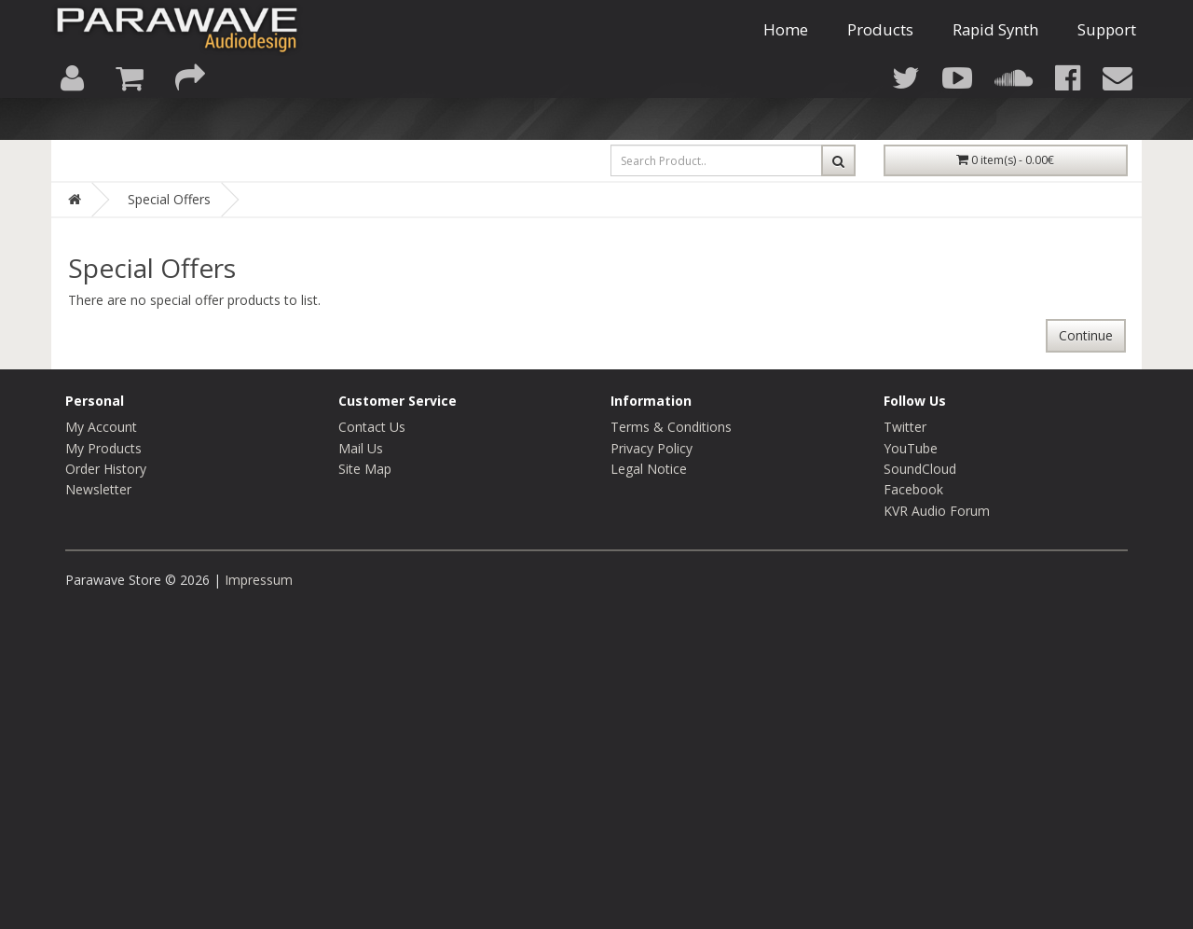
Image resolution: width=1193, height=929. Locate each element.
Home (785, 48)
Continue (1086, 335)
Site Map (364, 469)
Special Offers (169, 199)
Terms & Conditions (671, 427)
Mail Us (360, 448)
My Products (103, 448)
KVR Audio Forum (937, 511)
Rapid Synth (995, 48)
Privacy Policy (651, 448)
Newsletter (98, 489)
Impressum (259, 580)
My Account (101, 427)
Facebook (913, 489)
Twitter (905, 427)
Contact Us (371, 427)
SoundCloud (920, 469)
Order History (105, 469)
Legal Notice (648, 469)
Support (1106, 48)
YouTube (911, 448)
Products (880, 48)
